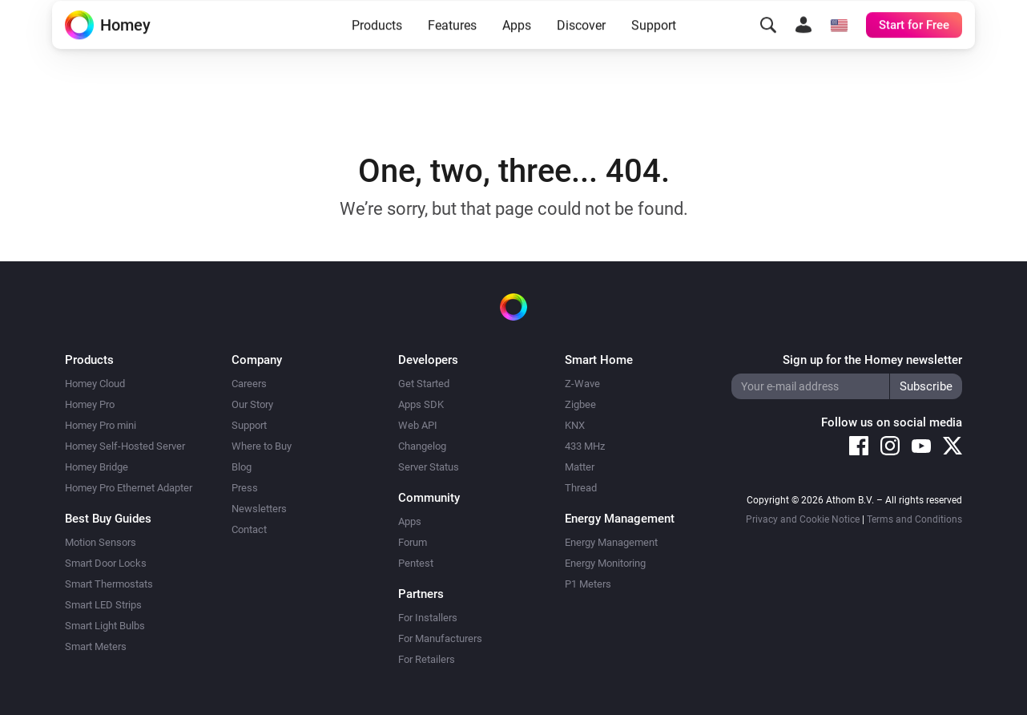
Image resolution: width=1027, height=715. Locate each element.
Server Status (428, 467)
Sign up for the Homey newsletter (872, 360)
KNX (575, 425)
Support (653, 50)
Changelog (422, 446)
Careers (249, 384)
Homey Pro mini (100, 425)
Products (377, 50)
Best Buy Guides (108, 518)
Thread (581, 488)
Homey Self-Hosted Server (125, 446)
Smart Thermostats (109, 584)
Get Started (423, 384)
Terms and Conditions (914, 519)
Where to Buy (262, 446)
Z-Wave (582, 384)
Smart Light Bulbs (105, 626)
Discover (581, 50)
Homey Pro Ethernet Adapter (128, 488)
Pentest (415, 563)
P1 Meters (588, 584)
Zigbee (580, 404)
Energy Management (611, 542)
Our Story (252, 404)
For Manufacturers (440, 638)
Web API (417, 425)
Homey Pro (90, 404)
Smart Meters (96, 646)
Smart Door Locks (106, 563)
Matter (579, 467)
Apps (516, 50)
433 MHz (585, 446)
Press (245, 488)
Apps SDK (421, 404)
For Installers (427, 618)
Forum (412, 542)
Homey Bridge (96, 467)
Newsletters (259, 509)
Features (452, 50)
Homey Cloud (95, 384)
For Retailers (426, 659)
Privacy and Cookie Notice (803, 519)
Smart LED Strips (103, 605)
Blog (242, 467)
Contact (249, 529)
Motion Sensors (100, 542)
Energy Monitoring (605, 563)
